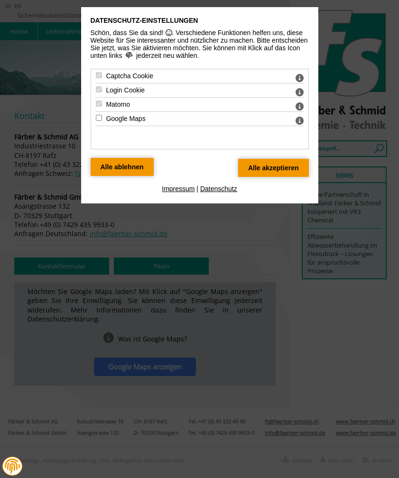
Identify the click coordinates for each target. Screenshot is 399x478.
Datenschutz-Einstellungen (144, 20)
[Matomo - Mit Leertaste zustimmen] (99, 104)
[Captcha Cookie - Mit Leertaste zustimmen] (99, 75)
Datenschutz (218, 189)
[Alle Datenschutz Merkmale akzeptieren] (273, 168)
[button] (12, 466)
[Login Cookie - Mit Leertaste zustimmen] (99, 89)
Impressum (178, 189)
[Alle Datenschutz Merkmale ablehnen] (122, 167)
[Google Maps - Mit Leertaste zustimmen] (99, 118)
